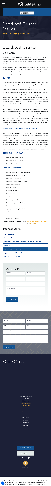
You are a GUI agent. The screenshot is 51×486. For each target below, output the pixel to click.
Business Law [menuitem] (9, 238)
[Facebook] (22, 458)
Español (25, 420)
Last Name (29, 272)
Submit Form (12, 299)
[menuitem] (25, 415)
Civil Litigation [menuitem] (9, 234)
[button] (3, 483)
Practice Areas (25, 417)
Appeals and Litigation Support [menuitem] (15, 253)
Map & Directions (26, 403)
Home (25, 415)
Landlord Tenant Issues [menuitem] (12, 249)
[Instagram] (29, 458)
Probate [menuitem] (7, 245)
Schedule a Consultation (25, 447)
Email (28, 277)
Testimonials (25, 422)
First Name (9, 272)
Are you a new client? (11, 283)
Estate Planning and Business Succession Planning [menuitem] (22, 241)
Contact (25, 425)
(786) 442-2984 (27, 10)
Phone (8, 277)
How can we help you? (11, 288)
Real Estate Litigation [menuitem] (12, 256)
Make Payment (23, 453)
